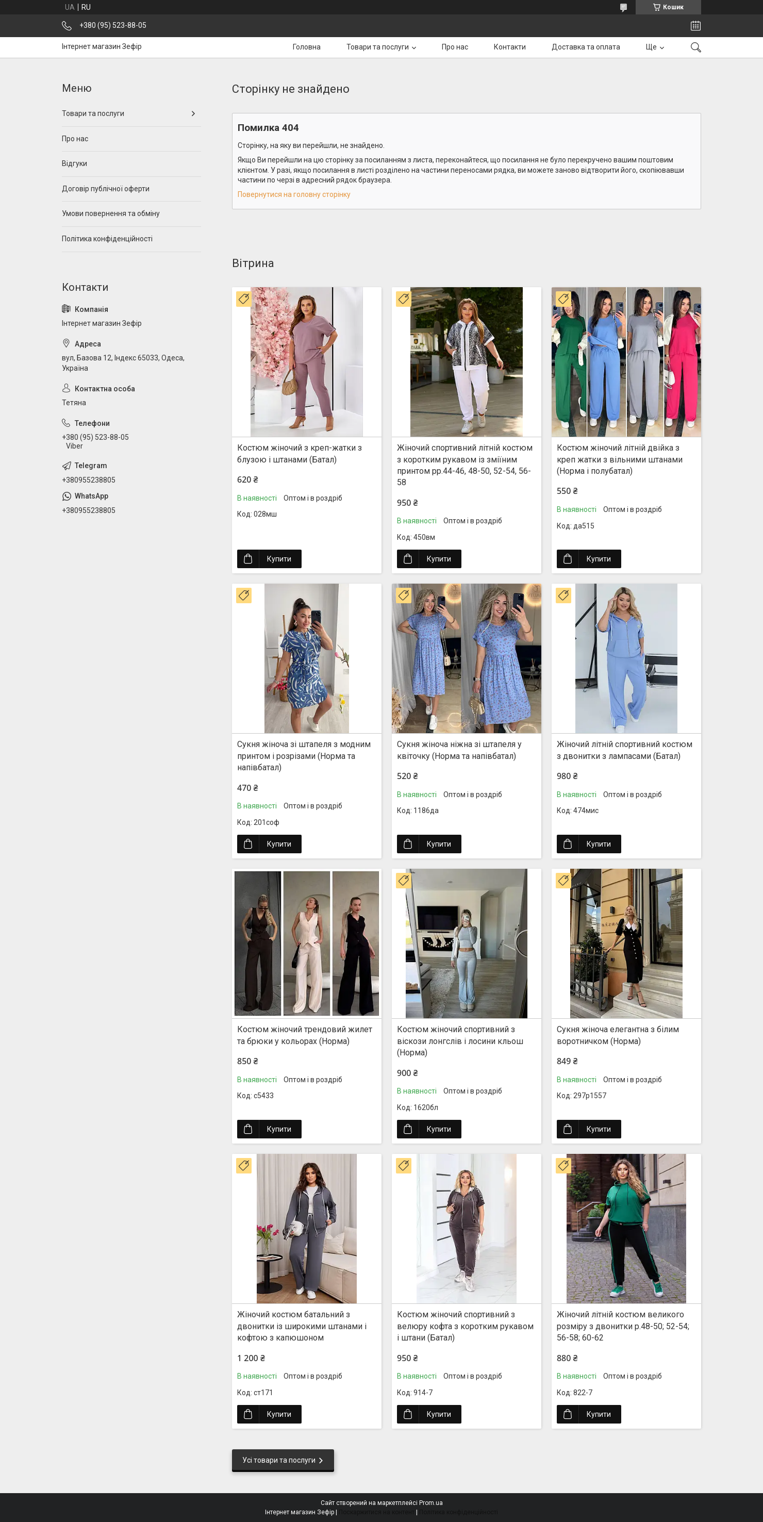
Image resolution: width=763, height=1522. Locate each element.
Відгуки (74, 163)
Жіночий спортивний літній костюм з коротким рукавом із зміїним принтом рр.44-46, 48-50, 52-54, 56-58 (465, 465)
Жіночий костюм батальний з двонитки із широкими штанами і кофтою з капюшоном (302, 1326)
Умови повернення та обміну (111, 213)
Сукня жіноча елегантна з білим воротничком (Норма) (618, 1035)
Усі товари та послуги (279, 1460)
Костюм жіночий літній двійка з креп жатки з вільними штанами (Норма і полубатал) (620, 459)
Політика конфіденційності (107, 239)
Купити (279, 559)
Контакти (510, 47)
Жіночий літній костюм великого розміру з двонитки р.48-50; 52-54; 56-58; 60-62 (623, 1326)
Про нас (455, 47)
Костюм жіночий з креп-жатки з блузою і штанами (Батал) (299, 453)
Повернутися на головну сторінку (294, 194)
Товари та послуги (377, 47)
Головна (307, 47)
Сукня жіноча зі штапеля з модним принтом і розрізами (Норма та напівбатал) (304, 755)
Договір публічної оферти (106, 189)
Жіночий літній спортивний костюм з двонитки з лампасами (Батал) (624, 749)
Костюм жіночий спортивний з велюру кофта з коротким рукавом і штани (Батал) (465, 1326)
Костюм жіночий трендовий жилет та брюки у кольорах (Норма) (304, 1035)
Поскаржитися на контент (376, 1512)
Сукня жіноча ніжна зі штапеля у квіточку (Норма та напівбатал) (459, 749)
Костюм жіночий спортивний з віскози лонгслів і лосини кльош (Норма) (460, 1040)
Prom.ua (431, 1503)
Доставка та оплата (586, 47)
